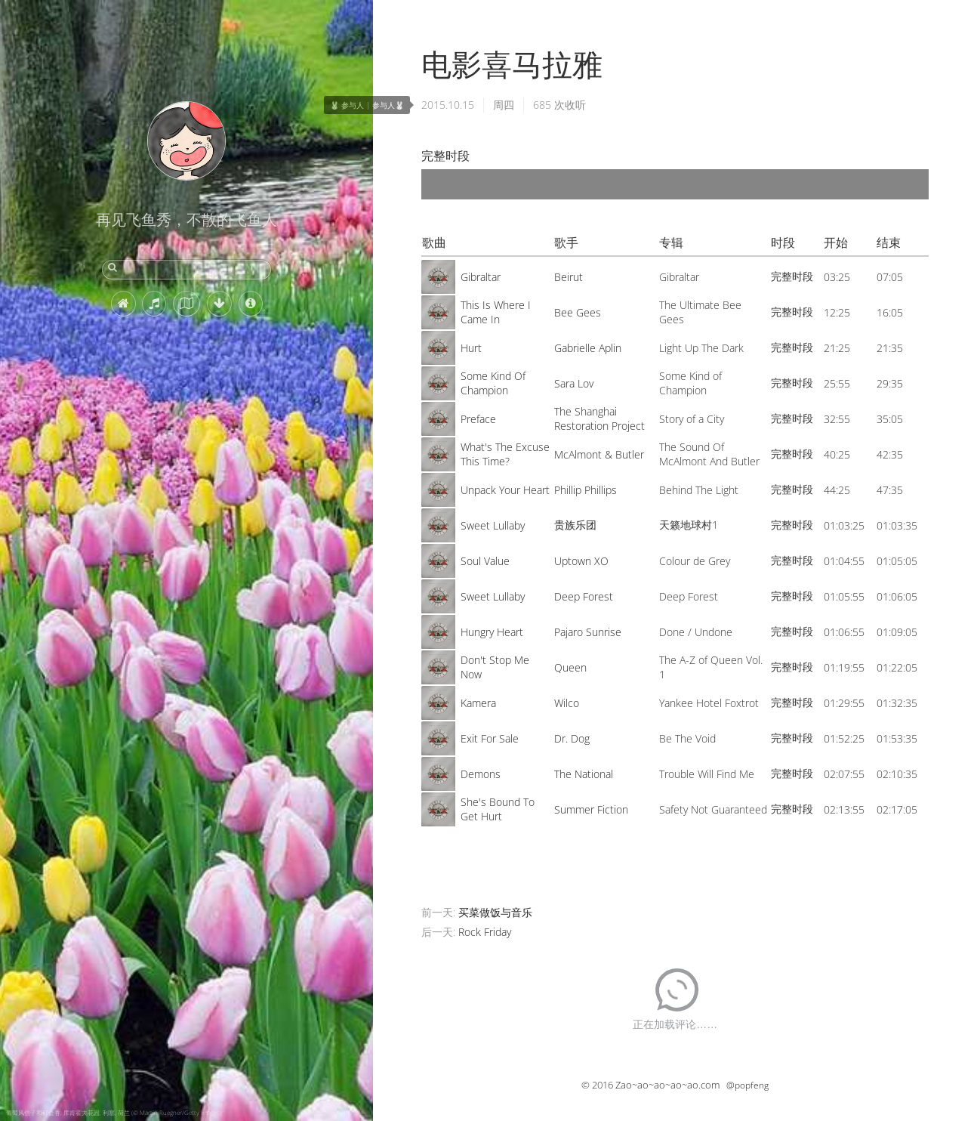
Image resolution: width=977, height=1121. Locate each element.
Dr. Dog (572, 738)
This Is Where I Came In (496, 312)
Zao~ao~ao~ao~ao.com (667, 1085)
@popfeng (747, 1085)
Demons (481, 774)
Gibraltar (481, 277)
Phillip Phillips (585, 490)
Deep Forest (583, 596)
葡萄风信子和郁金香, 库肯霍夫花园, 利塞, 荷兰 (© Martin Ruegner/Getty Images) (113, 1112)
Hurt (471, 348)
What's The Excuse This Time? (505, 454)
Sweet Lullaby (493, 525)
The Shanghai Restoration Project (599, 418)
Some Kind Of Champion (493, 383)
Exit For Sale (490, 738)
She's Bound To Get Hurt (498, 809)
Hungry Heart (492, 632)
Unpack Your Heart (505, 490)
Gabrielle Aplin (587, 348)
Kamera (478, 703)
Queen (570, 667)
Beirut (568, 277)
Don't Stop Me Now (495, 667)
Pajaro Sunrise (587, 632)
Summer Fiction (591, 809)
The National (583, 774)
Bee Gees (577, 312)
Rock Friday (484, 932)
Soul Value (485, 561)
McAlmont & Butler (599, 454)
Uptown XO (581, 561)
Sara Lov (573, 383)
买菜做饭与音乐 (495, 912)
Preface (478, 419)
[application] (675, 184)
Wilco (566, 703)
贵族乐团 (575, 524)
